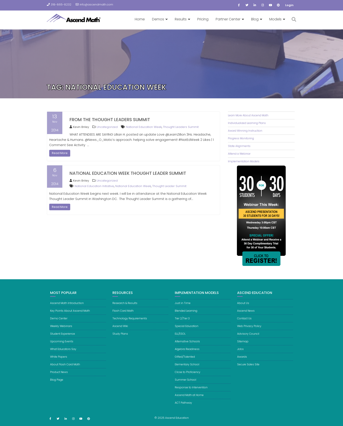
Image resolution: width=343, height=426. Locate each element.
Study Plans (120, 338)
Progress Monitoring (241, 138)
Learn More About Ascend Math (248, 115)
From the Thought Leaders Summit (110, 120)
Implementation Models (243, 161)
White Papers (58, 361)
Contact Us (244, 323)
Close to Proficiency (187, 377)
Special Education (186, 331)
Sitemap (242, 346)
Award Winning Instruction (245, 131)
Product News (59, 377)
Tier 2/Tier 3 (182, 323)
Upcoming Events (61, 346)
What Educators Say (63, 354)
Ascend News (246, 315)
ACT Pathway (183, 407)
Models (275, 19)
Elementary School (187, 369)
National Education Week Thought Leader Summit (128, 173)
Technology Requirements (129, 323)
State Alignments (239, 146)
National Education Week (144, 127)
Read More (60, 153)
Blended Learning (186, 315)
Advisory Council (248, 338)
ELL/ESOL (180, 338)
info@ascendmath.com (94, 4)
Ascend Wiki (120, 331)
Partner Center (228, 19)
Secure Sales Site (248, 369)
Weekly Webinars (61, 331)
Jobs (240, 354)
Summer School (185, 384)
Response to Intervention (191, 392)
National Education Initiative (94, 186)
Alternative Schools (187, 346)
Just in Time (183, 308)
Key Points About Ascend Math (70, 315)
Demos (158, 19)
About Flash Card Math (65, 369)
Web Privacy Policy (249, 331)
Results (181, 19)
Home (140, 19)
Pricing (202, 19)
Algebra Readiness (187, 354)
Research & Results (124, 308)
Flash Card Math (123, 315)
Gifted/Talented (185, 361)
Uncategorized (107, 127)
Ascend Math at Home (189, 400)
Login (289, 5)
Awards (242, 361)
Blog (255, 19)
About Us (243, 308)
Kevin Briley (79, 127)
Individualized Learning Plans (247, 123)
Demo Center (58, 323)
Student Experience (62, 338)
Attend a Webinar (239, 154)
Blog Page (56, 384)
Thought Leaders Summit (181, 127)
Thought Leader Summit (169, 186)
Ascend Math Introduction (67, 308)
